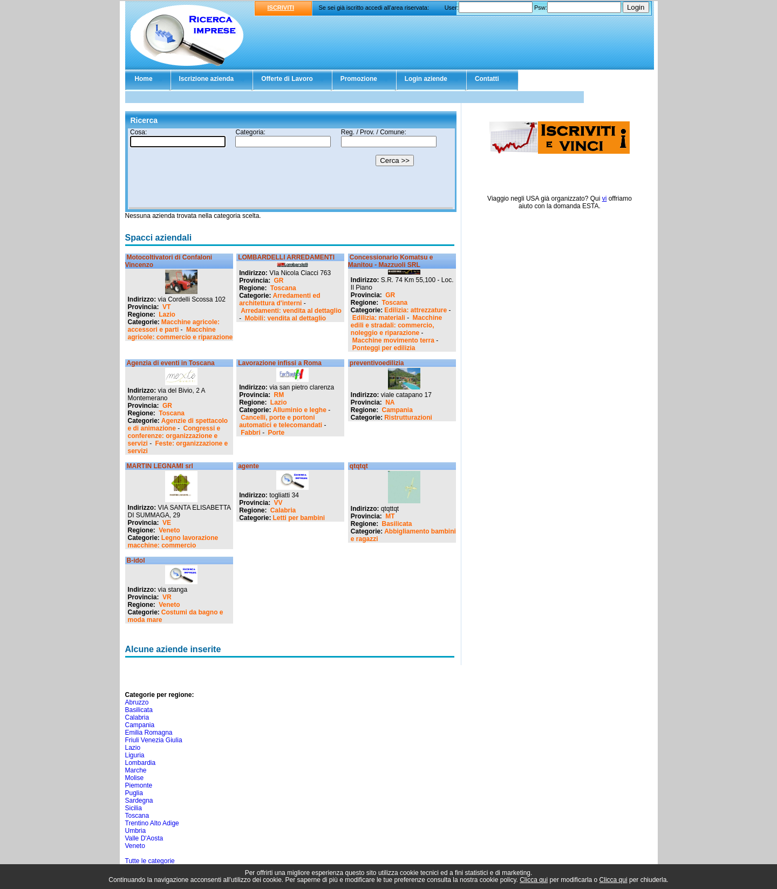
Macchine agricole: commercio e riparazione (180, 333)
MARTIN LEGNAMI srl (160, 466)
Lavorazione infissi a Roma (280, 363)
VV (278, 503)
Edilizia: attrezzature (415, 310)
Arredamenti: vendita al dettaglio (291, 310)
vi (604, 198)
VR (167, 597)
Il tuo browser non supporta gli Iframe (291, 168)
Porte (276, 432)
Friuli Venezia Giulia (153, 740)
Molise (134, 778)
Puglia (134, 793)
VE (166, 522)
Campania (397, 410)
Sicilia (133, 808)
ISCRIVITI (281, 7)
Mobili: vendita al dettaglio (285, 318)
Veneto (169, 530)
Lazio (167, 314)
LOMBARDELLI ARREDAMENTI (286, 257)
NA (389, 402)
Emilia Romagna (149, 732)
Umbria (135, 831)
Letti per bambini (299, 518)
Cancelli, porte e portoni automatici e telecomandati (280, 421)
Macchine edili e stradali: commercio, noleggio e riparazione (396, 325)
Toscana (283, 288)
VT (166, 307)
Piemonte (139, 785)
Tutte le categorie (150, 861)
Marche (136, 770)
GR (279, 280)
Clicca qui (534, 880)
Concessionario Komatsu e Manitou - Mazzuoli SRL (390, 261)
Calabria (283, 510)
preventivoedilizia (377, 363)
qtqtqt (359, 466)
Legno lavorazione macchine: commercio (173, 541)
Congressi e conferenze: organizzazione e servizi (174, 436)
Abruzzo (137, 702)
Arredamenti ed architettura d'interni (279, 299)
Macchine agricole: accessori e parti (174, 325)
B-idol (136, 560)
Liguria (135, 755)
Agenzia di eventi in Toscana (171, 363)
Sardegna (139, 800)
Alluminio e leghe (299, 410)
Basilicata (397, 524)
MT (389, 516)
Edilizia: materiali (378, 318)
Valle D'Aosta (144, 838)
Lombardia (140, 763)
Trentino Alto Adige (152, 823)
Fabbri (251, 432)
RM (279, 395)
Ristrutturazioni (408, 417)
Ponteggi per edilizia (383, 348)
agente (248, 466)
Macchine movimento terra (393, 340)
